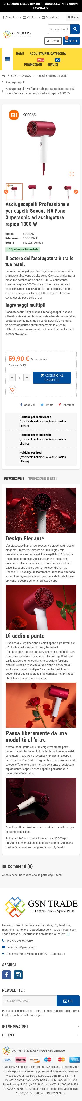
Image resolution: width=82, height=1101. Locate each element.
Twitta (46, 404)
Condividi (27, 404)
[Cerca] (64, 29)
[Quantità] (19, 377)
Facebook (6, 974)
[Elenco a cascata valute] (73, 17)
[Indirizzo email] (29, 1000)
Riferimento (12, 238)
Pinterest (66, 404)
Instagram (18, 974)
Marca (9, 233)
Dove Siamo (11, 17)
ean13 (9, 242)
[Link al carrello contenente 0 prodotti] (71, 41)
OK (68, 1001)
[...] (68, 934)
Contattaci (50, 17)
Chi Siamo (31, 17)
